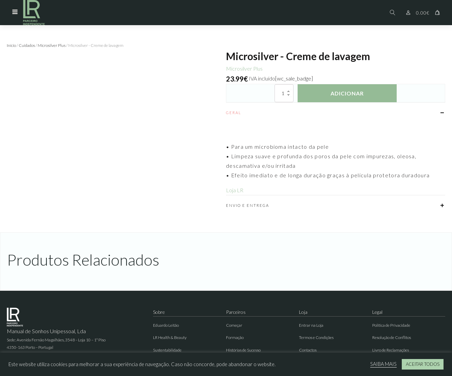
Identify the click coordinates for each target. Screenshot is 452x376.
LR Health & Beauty (170, 337)
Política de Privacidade (391, 325)
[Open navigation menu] (15, 12)
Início (11, 45)
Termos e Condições (316, 337)
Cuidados (27, 45)
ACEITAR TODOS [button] (422, 364)
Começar (234, 325)
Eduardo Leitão (166, 325)
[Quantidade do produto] (284, 93)
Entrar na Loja (311, 325)
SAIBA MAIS (383, 364)
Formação (235, 337)
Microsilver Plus (51, 45)
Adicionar (347, 93)
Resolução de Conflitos (391, 337)
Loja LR (234, 190)
